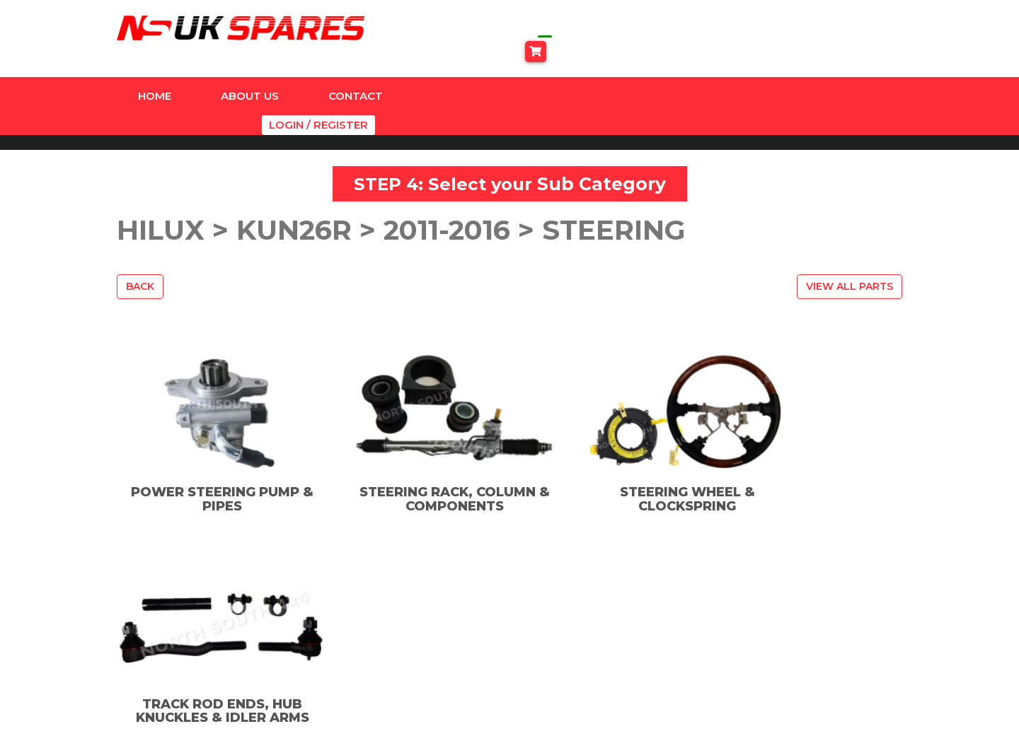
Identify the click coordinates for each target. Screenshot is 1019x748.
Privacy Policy (760, 624)
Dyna (369, 624)
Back (140, 244)
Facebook (572, 605)
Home (154, 71)
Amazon (378, 605)
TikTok (563, 646)
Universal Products (406, 720)
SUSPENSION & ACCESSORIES (395, 691)
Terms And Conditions (783, 643)
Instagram (572, 625)
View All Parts (849, 244)
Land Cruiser (389, 663)
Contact (355, 71)
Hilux (368, 643)
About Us (250, 71)
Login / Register (856, 71)
